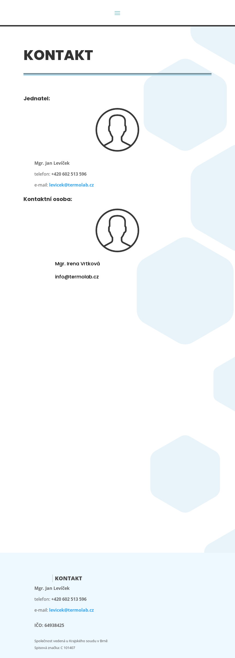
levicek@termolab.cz (71, 185)
